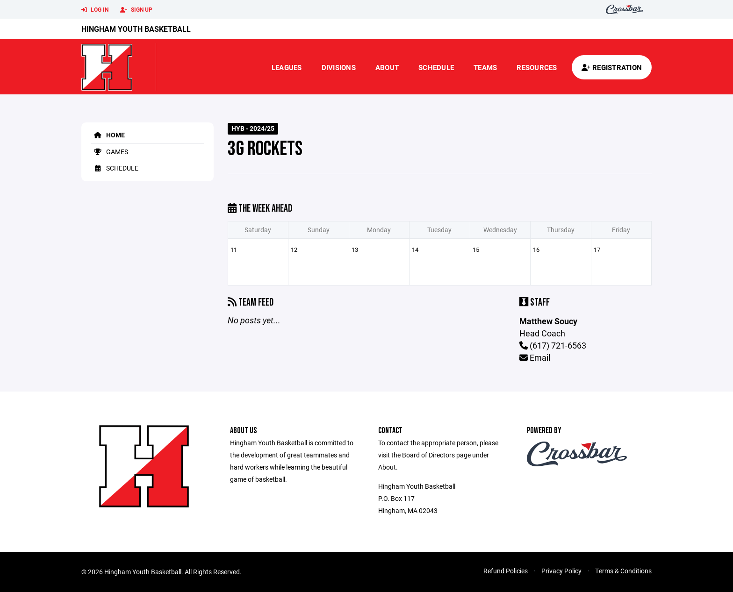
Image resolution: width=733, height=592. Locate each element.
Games (109, 151)
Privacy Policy (561, 570)
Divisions (339, 67)
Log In (94, 10)
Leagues (287, 67)
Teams (485, 67)
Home (108, 134)
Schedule (436, 67)
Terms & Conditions (623, 570)
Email (534, 357)
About (387, 67)
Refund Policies (505, 570)
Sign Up (136, 10)
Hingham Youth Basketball (136, 29)
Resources (537, 67)
